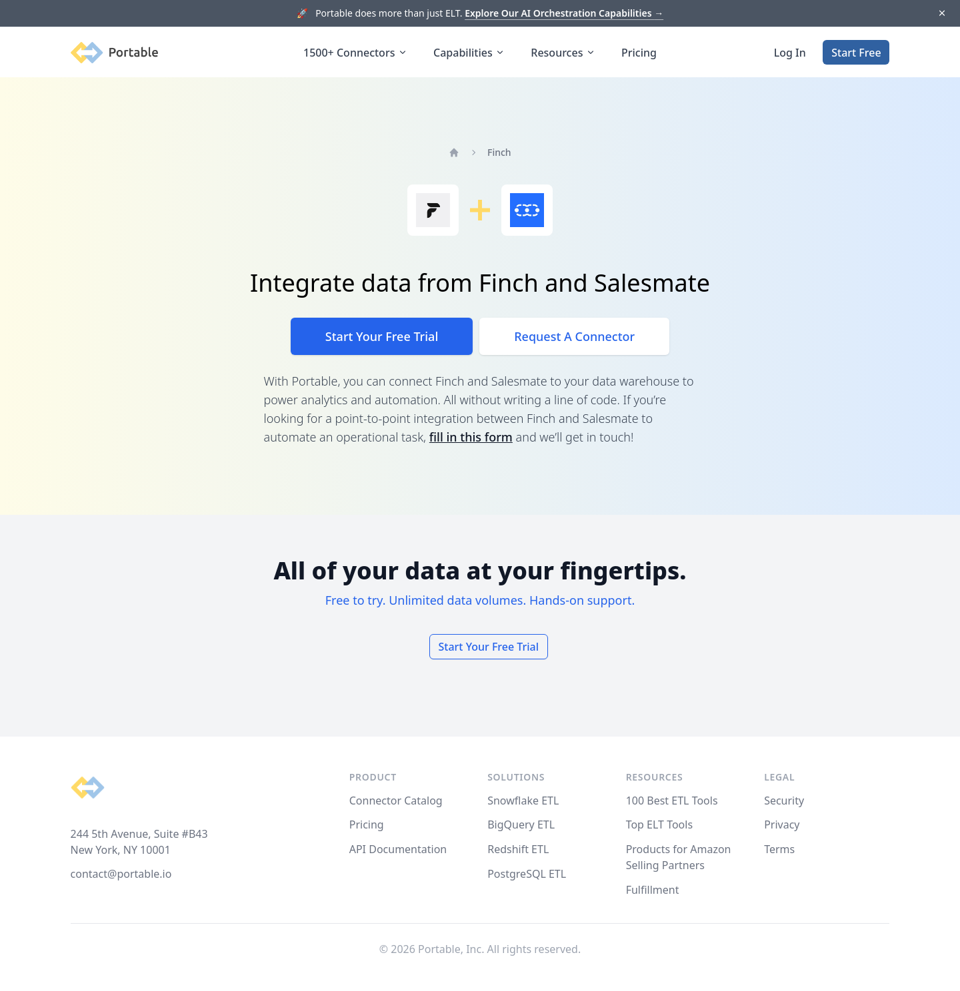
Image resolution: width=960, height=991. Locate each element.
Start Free (856, 52)
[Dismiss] (941, 13)
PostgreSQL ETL (526, 873)
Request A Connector (574, 336)
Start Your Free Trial (381, 336)
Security (784, 800)
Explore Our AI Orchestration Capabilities (564, 13)
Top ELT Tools (659, 824)
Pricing (639, 52)
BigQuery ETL (521, 824)
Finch (499, 152)
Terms (779, 849)
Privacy (781, 824)
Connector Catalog (396, 800)
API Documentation (398, 849)
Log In (790, 52)
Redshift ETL (518, 849)
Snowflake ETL (523, 800)
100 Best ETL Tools (672, 800)
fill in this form (471, 437)
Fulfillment (652, 889)
